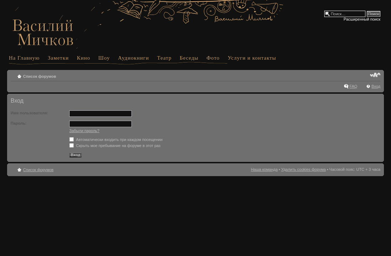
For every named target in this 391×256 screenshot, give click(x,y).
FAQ (353, 86)
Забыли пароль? (84, 131)
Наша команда (264, 169)
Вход (375, 86)
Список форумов (39, 76)
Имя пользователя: (29, 113)
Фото (212, 58)
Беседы (189, 58)
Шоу (104, 58)
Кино (84, 58)
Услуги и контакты (252, 58)
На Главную (24, 58)
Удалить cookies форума (303, 169)
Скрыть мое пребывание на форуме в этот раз (115, 145)
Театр (164, 58)
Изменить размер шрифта (375, 75)
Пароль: (19, 123)
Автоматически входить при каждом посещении (116, 139)
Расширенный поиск (361, 19)
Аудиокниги (133, 58)
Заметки (58, 58)
